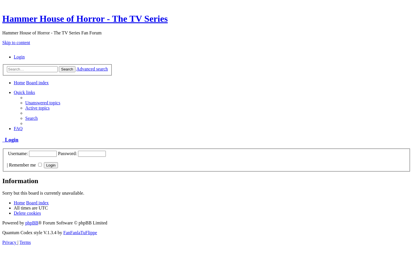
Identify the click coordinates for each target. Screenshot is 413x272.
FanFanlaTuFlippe (80, 232)
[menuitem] (19, 56)
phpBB (31, 222)
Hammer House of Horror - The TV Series (85, 18)
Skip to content (16, 42)
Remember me (25, 165)
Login (10, 140)
